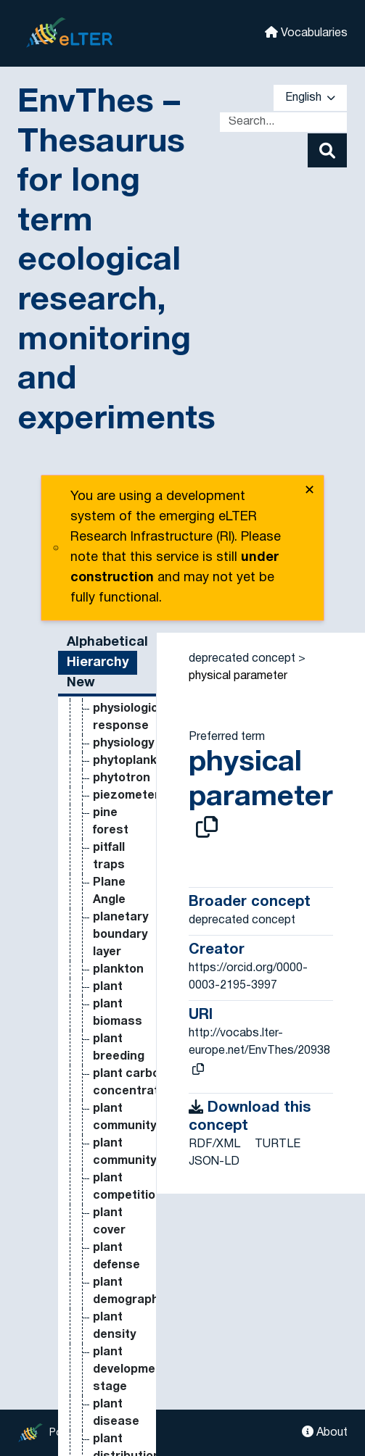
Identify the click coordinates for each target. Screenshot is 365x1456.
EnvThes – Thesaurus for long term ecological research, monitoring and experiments (116, 261)
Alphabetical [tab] (107, 642)
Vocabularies (306, 32)
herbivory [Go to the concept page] (120, 1143)
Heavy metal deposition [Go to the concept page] (124, 1021)
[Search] (327, 150)
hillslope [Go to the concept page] (117, 1439)
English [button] (310, 98)
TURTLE (277, 1144)
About (325, 1432)
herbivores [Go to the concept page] (124, 1125)
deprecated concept (242, 659)
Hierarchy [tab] (97, 663)
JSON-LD (214, 1162)
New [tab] (81, 683)
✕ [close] (309, 491)
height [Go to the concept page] (111, 1056)
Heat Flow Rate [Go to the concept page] (106, 847)
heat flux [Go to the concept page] (118, 969)
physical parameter (238, 676)
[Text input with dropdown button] (283, 122)
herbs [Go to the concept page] (110, 1160)
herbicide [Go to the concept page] (120, 1108)
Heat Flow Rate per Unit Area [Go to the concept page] (118, 917)
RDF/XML (214, 1144)
